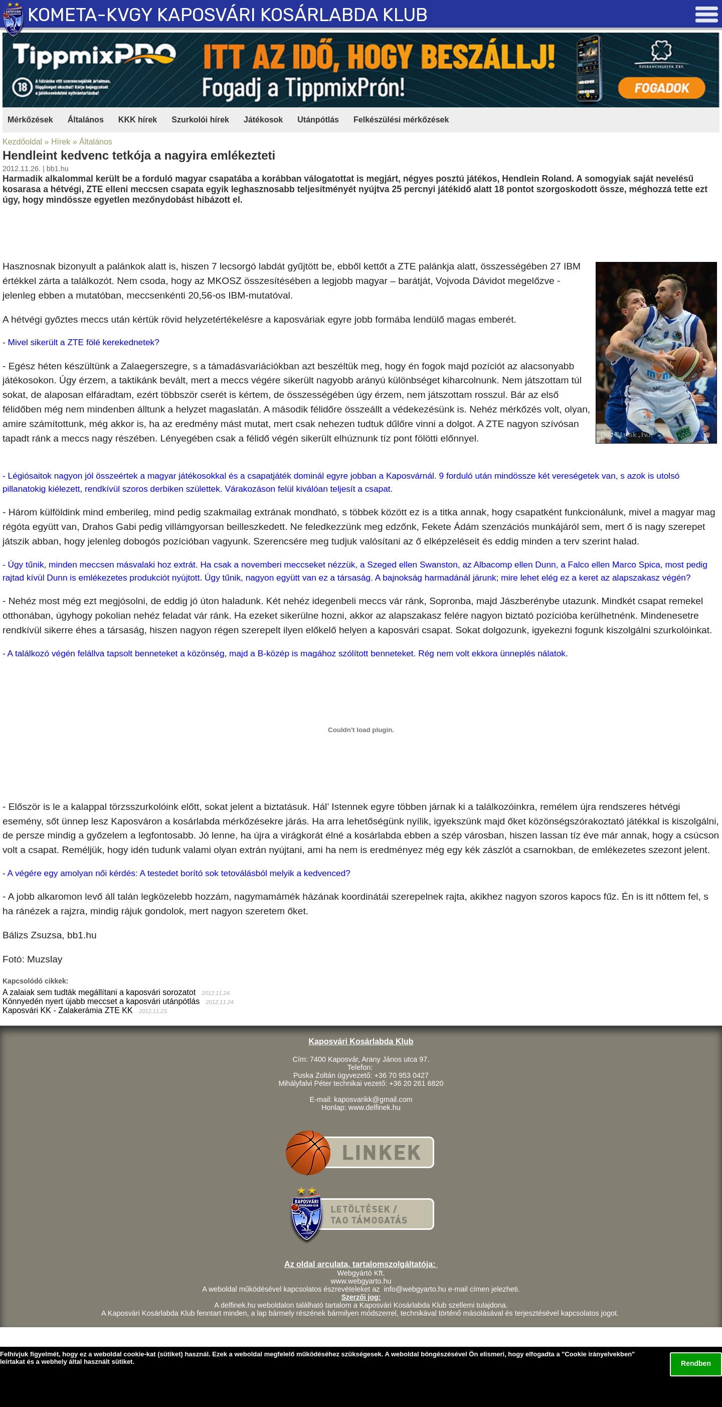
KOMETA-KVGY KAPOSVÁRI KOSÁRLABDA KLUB (228, 15)
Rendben (696, 1363)
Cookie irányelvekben (598, 1354)
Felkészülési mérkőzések (401, 119)
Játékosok (263, 119)
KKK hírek (137, 119)
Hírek (60, 141)
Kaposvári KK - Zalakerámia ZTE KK (68, 1010)
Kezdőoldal (22, 141)
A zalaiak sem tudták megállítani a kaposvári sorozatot (99, 992)
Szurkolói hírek (200, 119)
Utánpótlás (318, 119)
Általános (86, 119)
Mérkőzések (30, 119)
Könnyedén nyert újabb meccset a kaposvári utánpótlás (101, 1001)
